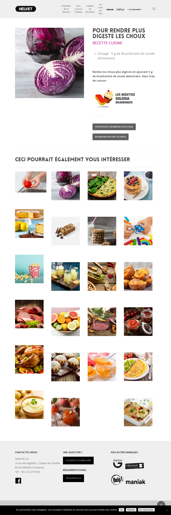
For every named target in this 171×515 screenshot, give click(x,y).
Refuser (131, 509)
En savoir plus (146, 509)
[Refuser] (166, 510)
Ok (121, 509)
